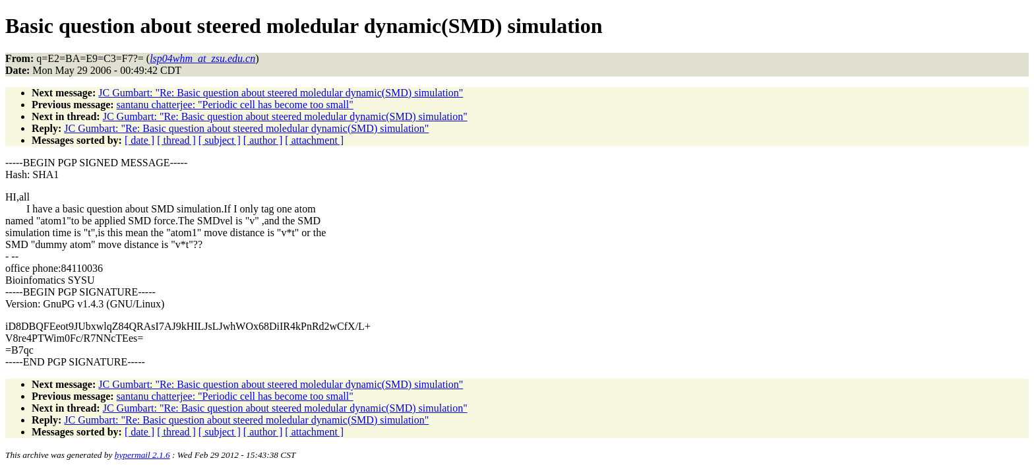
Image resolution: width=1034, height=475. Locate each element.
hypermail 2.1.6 (142, 455)
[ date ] (139, 140)
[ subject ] (219, 140)
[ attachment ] (314, 140)
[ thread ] (176, 140)
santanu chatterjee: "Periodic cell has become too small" (235, 104)
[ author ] (263, 140)
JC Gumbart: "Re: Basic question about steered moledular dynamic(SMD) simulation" (280, 92)
